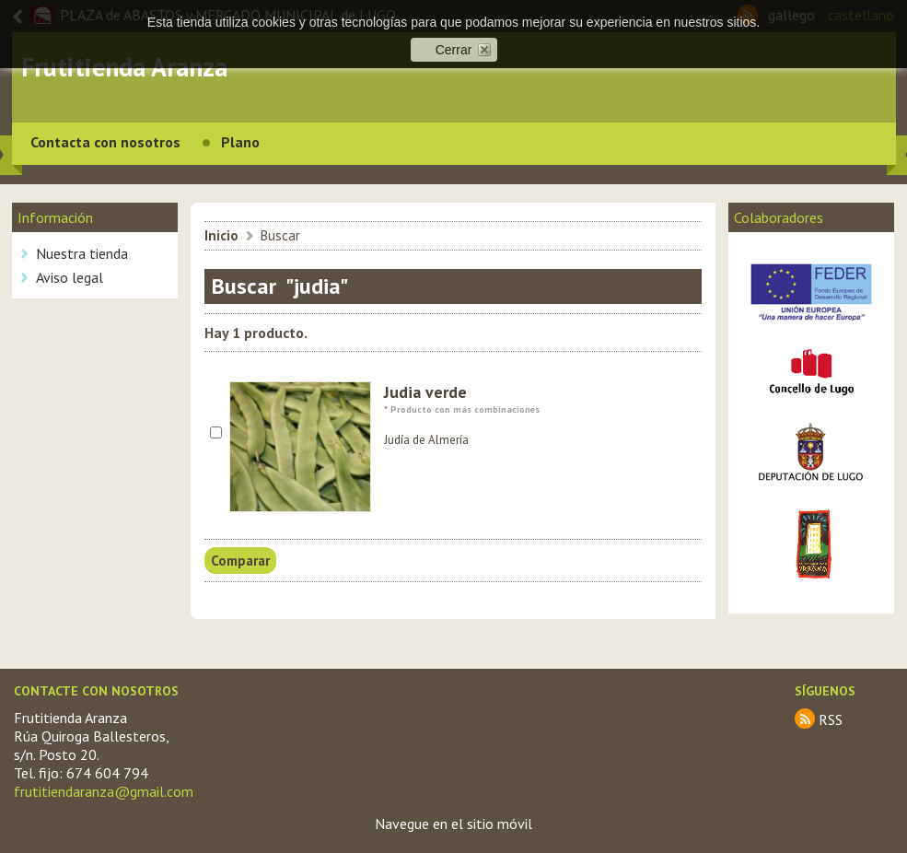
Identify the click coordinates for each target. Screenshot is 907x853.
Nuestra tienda (82, 253)
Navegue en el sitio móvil (453, 823)
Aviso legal (69, 277)
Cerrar (454, 49)
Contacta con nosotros (105, 142)
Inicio (221, 235)
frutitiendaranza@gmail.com (103, 791)
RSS (831, 719)
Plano (240, 142)
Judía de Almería (426, 440)
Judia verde (425, 392)
